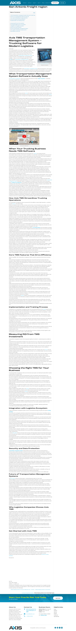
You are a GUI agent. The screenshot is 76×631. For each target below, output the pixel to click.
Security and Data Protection (16, 27)
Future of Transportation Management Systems (19, 28)
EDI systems (15, 432)
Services (29, 2)
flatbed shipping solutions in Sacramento (42, 589)
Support (34, 2)
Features (24, 2)
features (13, 203)
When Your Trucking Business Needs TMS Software (20, 16)
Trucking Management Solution (27, 592)
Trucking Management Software (44, 63)
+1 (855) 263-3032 (43, 615)
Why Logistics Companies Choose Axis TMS (18, 29)
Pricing (43, 2)
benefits (44, 309)
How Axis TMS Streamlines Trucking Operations (19, 17)
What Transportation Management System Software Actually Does (23, 15)
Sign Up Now (58, 598)
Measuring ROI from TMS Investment (17, 23)
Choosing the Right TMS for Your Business (18, 24)
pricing (26, 93)
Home (55, 609)
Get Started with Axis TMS (15, 31)
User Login (62, 2)
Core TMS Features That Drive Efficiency (18, 19)
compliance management (16, 182)
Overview (33, 589)
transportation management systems (25, 55)
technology (13, 478)
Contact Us (47, 2)
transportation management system (21, 59)
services (46, 349)
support (35, 153)
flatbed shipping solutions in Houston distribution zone (20, 589)
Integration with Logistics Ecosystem (17, 25)
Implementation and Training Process (17, 20)
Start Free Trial (55, 2)
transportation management (15, 78)
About (39, 2)
